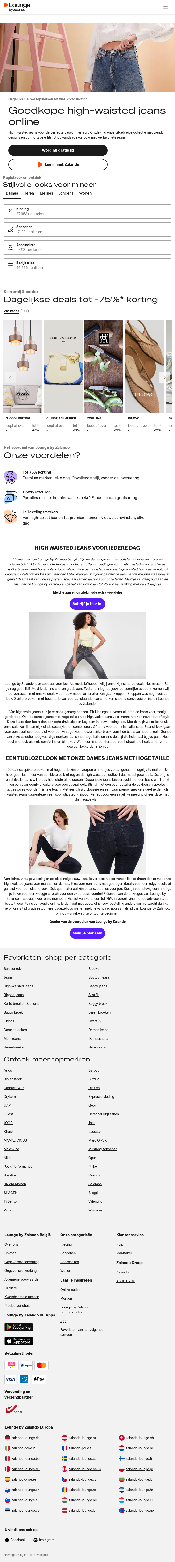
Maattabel (124, 1253)
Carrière (10, 1288)
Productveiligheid (17, 1306)
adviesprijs (41, 1555)
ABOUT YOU (125, 1281)
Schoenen (68, 1253)
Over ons (11, 1245)
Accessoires (69, 1262)
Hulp (119, 1245)
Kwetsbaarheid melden (21, 1297)
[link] (87, 211)
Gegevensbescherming (21, 1262)
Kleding (66, 1245)
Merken (66, 1299)
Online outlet (70, 1290)
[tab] (12, 194)
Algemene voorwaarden (22, 1280)
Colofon (10, 1253)
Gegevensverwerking (20, 1271)
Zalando (122, 1272)
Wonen (65, 1271)
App (63, 1321)
